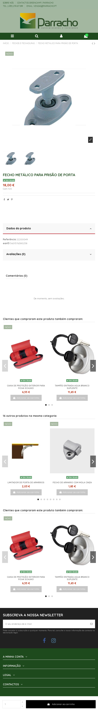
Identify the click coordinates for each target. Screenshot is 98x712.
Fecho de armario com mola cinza (72, 482)
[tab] (49, 229)
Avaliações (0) (49, 254)
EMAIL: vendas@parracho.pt (42, 6)
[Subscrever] (91, 624)
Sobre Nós (8, 3)
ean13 (6, 243)
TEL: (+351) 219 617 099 (13, 6)
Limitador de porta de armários (26, 482)
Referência (9, 239)
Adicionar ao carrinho (60, 704)
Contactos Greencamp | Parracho (35, 3)
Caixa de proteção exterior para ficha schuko (26, 386)
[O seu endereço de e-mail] (45, 624)
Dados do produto (49, 228)
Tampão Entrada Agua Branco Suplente (72, 386)
